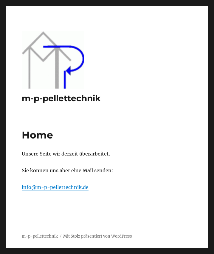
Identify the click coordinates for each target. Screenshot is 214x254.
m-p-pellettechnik (61, 98)
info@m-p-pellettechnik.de (55, 187)
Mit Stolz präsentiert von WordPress (97, 236)
